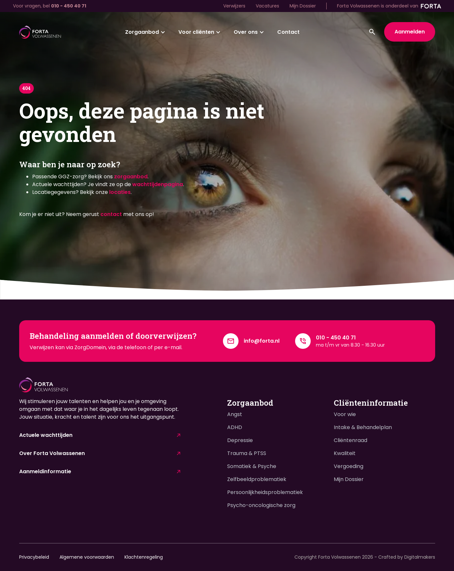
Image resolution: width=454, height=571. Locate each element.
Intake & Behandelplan (363, 427)
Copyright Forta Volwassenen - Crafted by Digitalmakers (364, 557)
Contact (288, 32)
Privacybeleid (34, 557)
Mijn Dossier (303, 6)
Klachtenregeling (143, 557)
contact (111, 214)
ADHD (234, 427)
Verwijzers (234, 6)
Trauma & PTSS (246, 453)
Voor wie (345, 414)
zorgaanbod (131, 176)
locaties (120, 192)
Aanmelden (410, 31)
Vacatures (267, 6)
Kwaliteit (345, 453)
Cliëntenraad (350, 440)
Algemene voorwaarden (86, 557)
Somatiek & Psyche (251, 466)
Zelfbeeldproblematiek (256, 479)
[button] (145, 32)
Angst (234, 414)
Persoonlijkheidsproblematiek (265, 492)
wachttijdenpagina (157, 184)
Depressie (240, 440)
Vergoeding (348, 466)
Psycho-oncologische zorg (261, 505)
